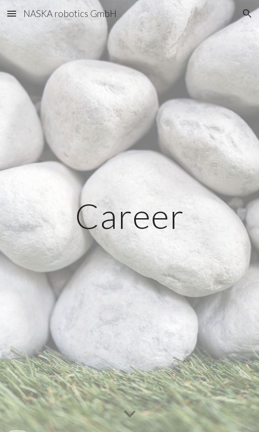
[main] (129, 216)
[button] (11, 13)
